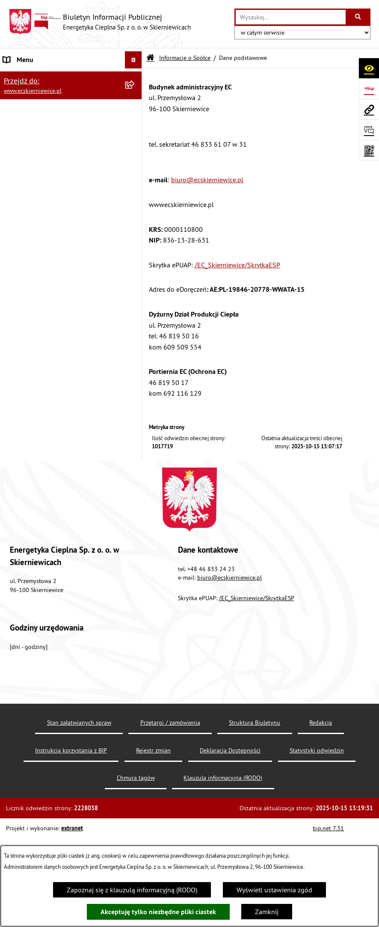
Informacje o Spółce (184, 58)
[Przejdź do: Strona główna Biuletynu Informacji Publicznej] (150, 58)
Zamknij (266, 911)
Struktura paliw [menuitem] (25, 486)
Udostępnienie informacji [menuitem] (40, 400)
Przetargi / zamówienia (170, 825)
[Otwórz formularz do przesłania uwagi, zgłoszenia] (368, 129)
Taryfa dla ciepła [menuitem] (27, 315)
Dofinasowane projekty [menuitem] (37, 349)
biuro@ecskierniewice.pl (207, 179)
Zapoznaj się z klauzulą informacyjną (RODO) (132, 890)
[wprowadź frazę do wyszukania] (290, 17)
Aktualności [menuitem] (20, 503)
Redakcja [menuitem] (16, 520)
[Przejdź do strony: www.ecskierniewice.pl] (368, 109)
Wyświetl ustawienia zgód (274, 890)
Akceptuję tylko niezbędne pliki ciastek (158, 911)
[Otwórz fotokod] (368, 150)
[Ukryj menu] (133, 59)
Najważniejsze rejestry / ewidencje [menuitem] (53, 434)
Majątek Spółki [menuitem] (25, 297)
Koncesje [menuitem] (16, 332)
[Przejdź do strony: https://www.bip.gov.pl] (368, 88)
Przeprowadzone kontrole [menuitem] (40, 451)
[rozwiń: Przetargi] (135, 281)
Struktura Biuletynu (254, 825)
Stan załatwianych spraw (79, 825)
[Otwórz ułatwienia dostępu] (368, 68)
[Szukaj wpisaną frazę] (358, 17)
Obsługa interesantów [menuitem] (35, 366)
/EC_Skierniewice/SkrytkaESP (237, 265)
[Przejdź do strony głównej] (100, 22)
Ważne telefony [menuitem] (25, 383)
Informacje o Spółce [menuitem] (32, 77)
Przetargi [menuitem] (16, 280)
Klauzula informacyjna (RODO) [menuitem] (47, 469)
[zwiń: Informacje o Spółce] (135, 77)
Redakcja (320, 825)
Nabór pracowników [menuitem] (32, 417)
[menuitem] (71, 99)
